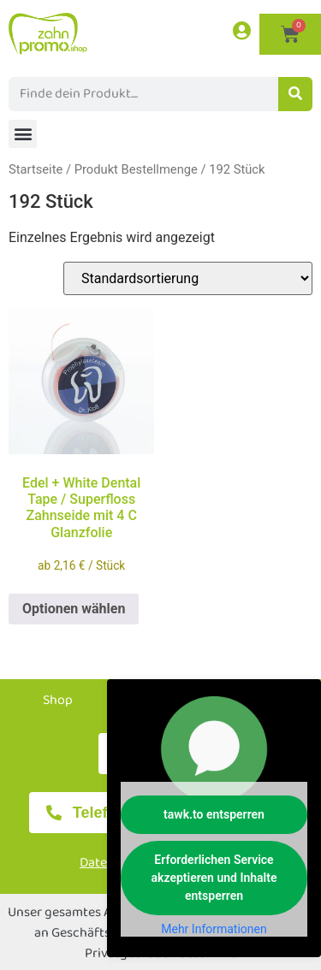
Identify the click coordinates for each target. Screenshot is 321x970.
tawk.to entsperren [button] (214, 814)
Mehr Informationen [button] (213, 929)
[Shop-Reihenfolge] (187, 278)
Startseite (35, 169)
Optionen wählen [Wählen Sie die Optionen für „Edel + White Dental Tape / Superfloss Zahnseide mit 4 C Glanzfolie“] (73, 608)
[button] (23, 134)
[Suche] (295, 94)
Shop (58, 700)
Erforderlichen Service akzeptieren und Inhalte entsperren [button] (214, 877)
